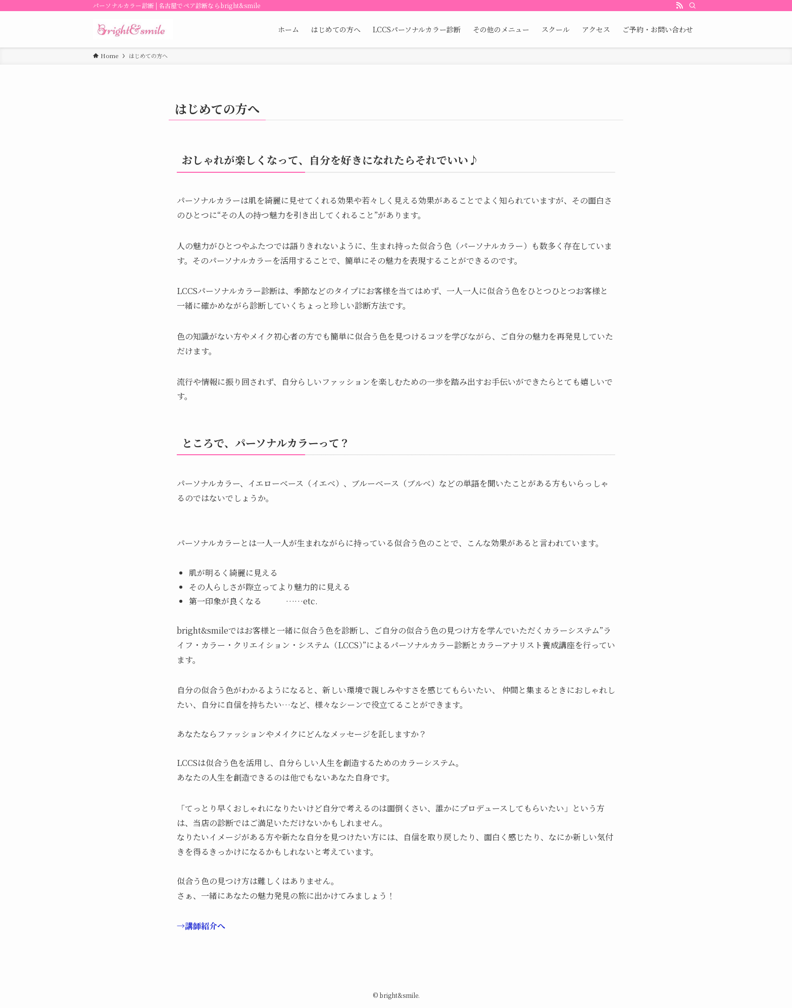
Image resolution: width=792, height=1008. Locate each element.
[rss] (679, 5)
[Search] (692, 5)
